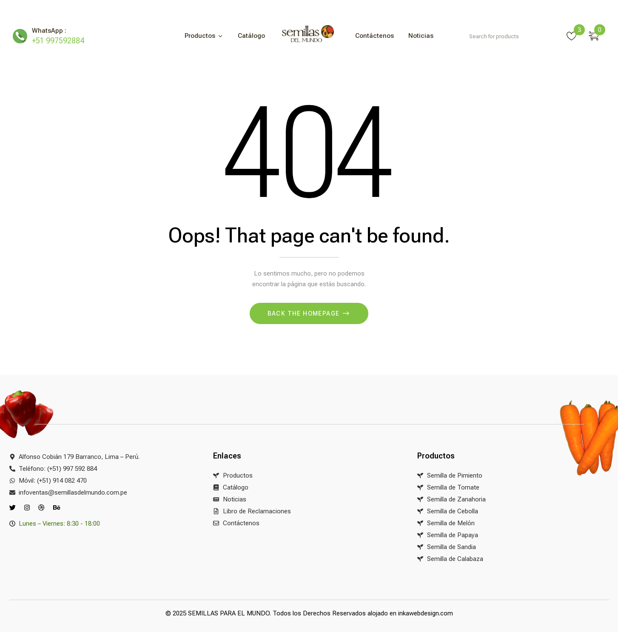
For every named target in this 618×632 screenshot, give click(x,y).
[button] (597, 34)
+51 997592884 (58, 40)
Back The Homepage (305, 313)
